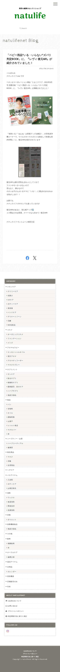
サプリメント (12, 369)
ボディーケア (13, 304)
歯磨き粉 (11, 557)
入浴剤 (10, 480)
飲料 (9, 539)
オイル (10, 413)
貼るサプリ (12, 378)
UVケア (11, 300)
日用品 (9, 567)
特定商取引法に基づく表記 (17, 616)
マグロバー (12, 430)
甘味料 (10, 409)
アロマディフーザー (15, 360)
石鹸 (9, 321)
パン (9, 404)
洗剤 (9, 493)
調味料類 (11, 417)
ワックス (11, 497)
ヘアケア (10, 470)
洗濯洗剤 (11, 510)
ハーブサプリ (13, 391)
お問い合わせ (12, 606)
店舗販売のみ (12, 581)
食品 (9, 400)
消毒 (9, 461)
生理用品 (11, 465)
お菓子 (10, 421)
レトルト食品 (13, 425)
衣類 (9, 515)
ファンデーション (14, 338)
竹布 (9, 586)
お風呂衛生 (12, 488)
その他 (9, 534)
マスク (10, 457)
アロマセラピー (13, 347)
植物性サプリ (13, 382)
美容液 (10, 308)
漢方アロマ (12, 356)
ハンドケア (12, 312)
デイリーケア (13, 291)
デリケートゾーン (14, 316)
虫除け (10, 295)
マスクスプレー (14, 365)
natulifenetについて (14, 601)
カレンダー (12, 571)
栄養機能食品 (12, 524)
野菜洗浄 (11, 506)
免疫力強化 (12, 395)
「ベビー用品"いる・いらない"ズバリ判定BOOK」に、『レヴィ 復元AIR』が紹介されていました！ (29, 59)
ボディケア (12, 484)
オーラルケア (12, 552)
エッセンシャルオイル (16, 352)
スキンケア (11, 286)
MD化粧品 (12, 325)
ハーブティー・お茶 (15, 438)
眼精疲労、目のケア (15, 387)
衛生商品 (10, 452)
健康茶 (10, 447)
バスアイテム (12, 475)
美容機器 (10, 576)
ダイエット (12, 519)
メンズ (10, 343)
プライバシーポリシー (16, 611)
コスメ (9, 330)
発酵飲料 (11, 543)
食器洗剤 (11, 502)
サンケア (11, 374)
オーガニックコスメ (15, 334)
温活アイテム (12, 562)
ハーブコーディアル (15, 443)
